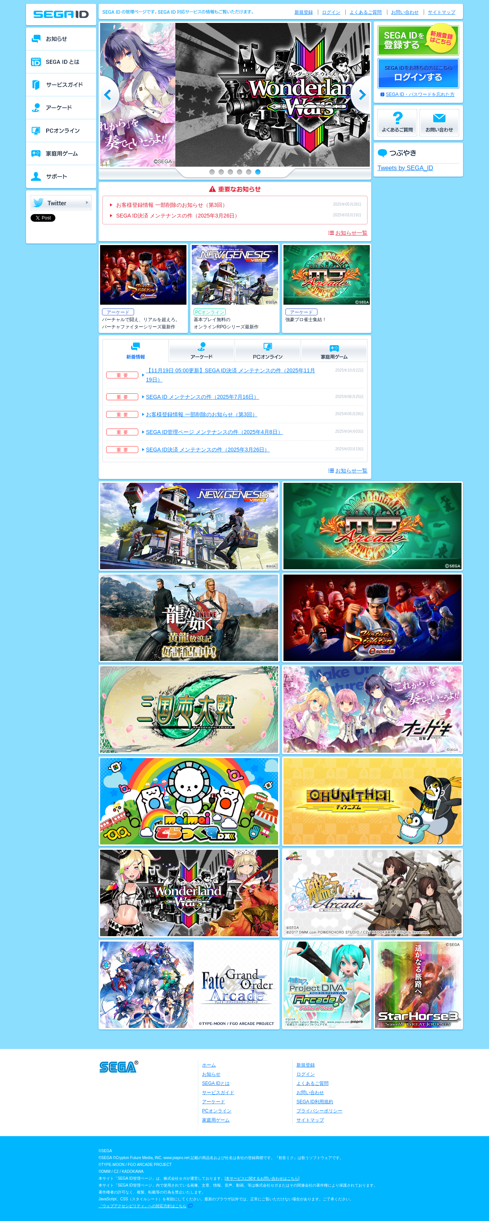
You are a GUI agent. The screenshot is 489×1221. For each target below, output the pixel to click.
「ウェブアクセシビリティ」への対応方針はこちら (142, 1206)
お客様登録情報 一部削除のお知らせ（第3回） (172, 205)
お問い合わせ (405, 12)
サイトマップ (441, 12)
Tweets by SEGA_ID (405, 168)
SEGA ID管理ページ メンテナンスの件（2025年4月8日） (214, 432)
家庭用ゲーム (216, 1120)
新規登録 (304, 12)
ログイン (331, 12)
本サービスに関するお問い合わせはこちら (262, 1178)
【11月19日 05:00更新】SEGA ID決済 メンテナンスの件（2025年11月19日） (230, 375)
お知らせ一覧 (351, 233)
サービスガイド (218, 1092)
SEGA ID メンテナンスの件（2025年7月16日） (202, 397)
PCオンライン (217, 1111)
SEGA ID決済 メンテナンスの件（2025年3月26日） (178, 216)
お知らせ (211, 1074)
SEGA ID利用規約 (314, 1101)
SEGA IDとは (216, 1083)
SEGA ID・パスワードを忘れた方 (420, 94)
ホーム (209, 1065)
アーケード (213, 1101)
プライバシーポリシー (319, 1111)
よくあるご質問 (366, 12)
